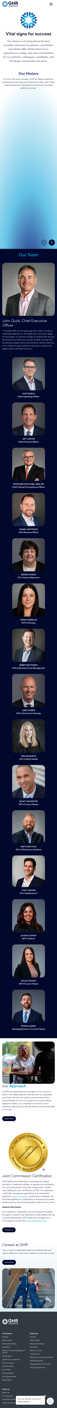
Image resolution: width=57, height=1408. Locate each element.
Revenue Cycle (36, 1291)
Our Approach (7, 1336)
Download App (8, 1313)
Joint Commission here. (36, 1161)
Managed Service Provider (40, 1304)
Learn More (9, 1059)
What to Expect (8, 1303)
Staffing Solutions (36, 1301)
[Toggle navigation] (52, 5)
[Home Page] (10, 4)
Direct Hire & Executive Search (41, 1298)
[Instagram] (7, 1358)
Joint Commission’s (20, 1137)
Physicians (6, 1287)
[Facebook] (3, 1358)
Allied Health (7, 1281)
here (40, 1386)
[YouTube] (17, 1357)
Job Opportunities (9, 1317)
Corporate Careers (9, 1340)
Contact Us (8, 1170)
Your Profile (6, 1310)
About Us (6, 1330)
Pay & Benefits (7, 1307)
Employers (34, 1274)
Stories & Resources (10, 1343)
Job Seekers (7, 1274)
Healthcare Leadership (11, 1300)
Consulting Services (37, 1308)
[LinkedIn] (12, 1358)
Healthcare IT (7, 1296)
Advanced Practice (9, 1284)
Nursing (5, 1277)
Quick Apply (7, 1320)
